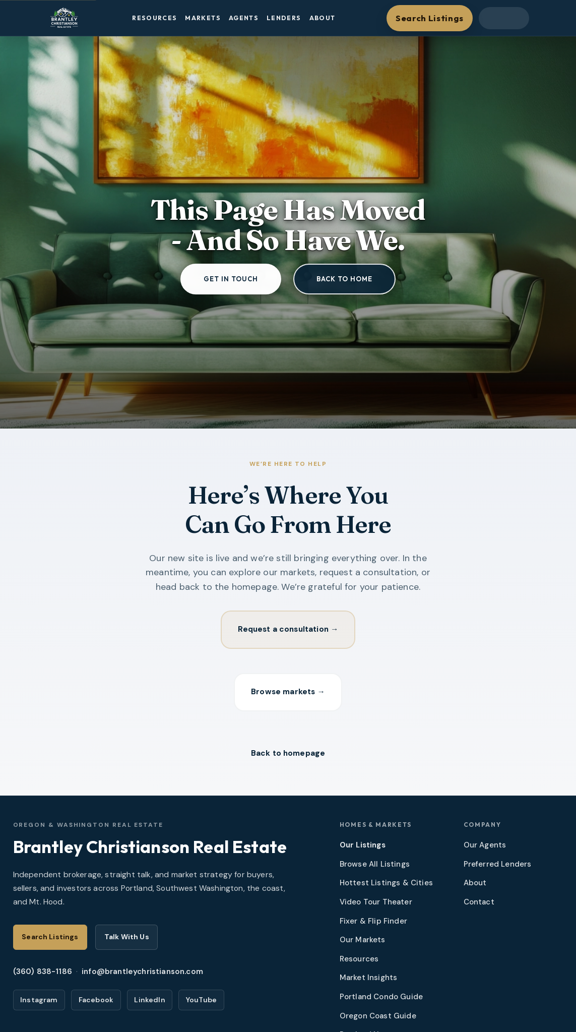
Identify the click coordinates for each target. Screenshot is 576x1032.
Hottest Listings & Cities (386, 886)
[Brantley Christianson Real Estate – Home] (64, 18)
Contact (479, 905)
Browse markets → (287, 693)
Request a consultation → (288, 630)
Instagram (39, 1003)
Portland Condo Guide (381, 1000)
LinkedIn (149, 1003)
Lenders (284, 18)
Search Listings (430, 18)
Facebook (96, 1003)
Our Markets (363, 943)
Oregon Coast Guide (378, 1019)
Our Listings (363, 848)
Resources (154, 18)
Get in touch (231, 279)
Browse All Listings (375, 868)
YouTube (201, 1003)
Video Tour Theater (376, 905)
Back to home (344, 279)
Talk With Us (126, 940)
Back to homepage (288, 756)
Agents (244, 18)
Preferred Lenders (498, 868)
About (322, 18)
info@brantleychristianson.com (142, 975)
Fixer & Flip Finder (373, 924)
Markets (203, 18)
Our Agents (485, 848)
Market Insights (369, 981)
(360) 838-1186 (42, 975)
